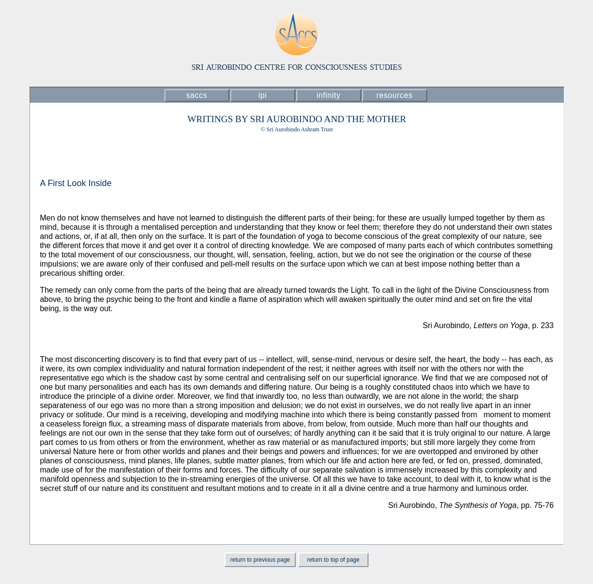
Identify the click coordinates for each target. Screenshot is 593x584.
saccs (196, 95)
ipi (262, 95)
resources (394, 95)
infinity (328, 95)
